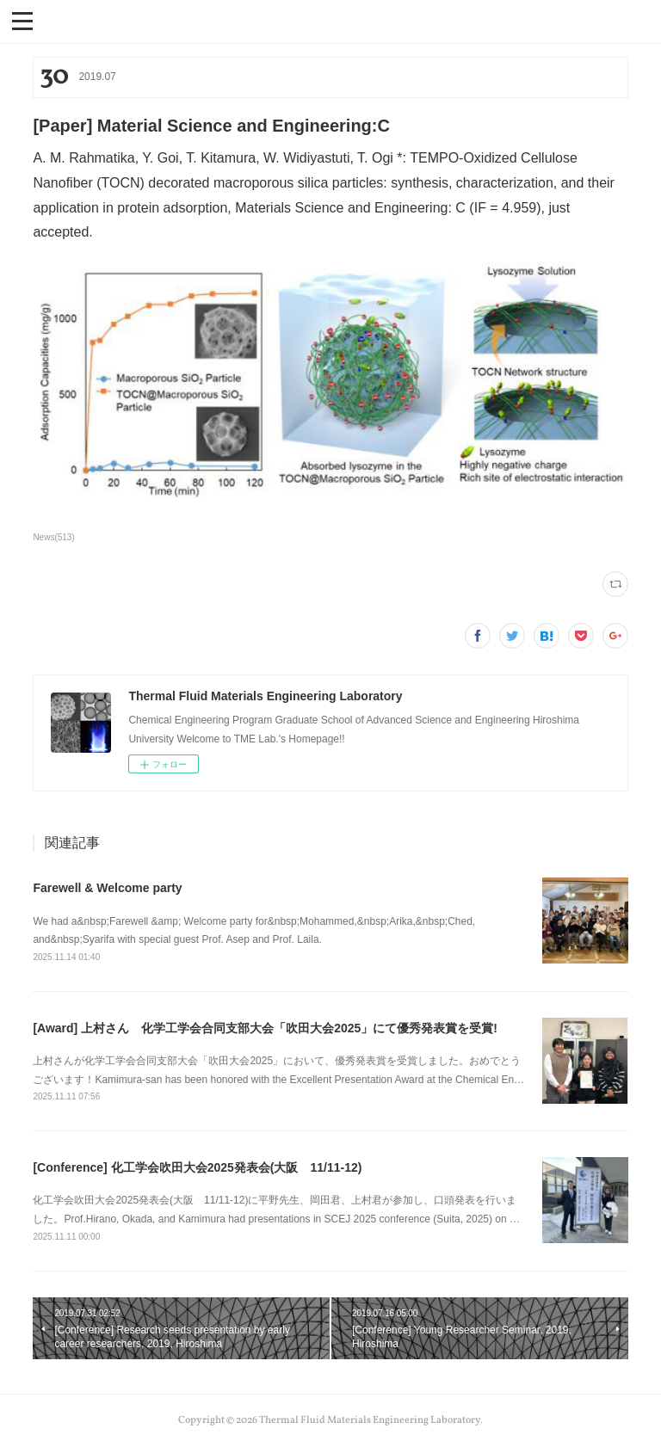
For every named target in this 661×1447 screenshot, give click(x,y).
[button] (22, 20)
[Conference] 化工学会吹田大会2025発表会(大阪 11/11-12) (197, 1167)
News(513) (53, 537)
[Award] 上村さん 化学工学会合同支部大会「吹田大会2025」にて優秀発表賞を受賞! (265, 1028)
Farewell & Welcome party (107, 888)
